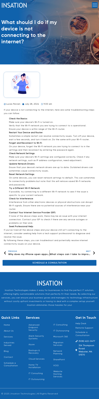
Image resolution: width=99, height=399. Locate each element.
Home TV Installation (35, 366)
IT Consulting (36, 373)
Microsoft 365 (60, 337)
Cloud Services (37, 359)
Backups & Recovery (34, 352)
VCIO (56, 366)
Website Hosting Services (57, 374)
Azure (32, 345)
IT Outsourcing (36, 379)
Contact (8, 357)
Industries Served (9, 344)
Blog (6, 351)
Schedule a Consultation (11, 364)
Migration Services (58, 344)
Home (7, 325)
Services (8, 337)
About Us (9, 331)
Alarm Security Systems (36, 337)
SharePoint (59, 360)
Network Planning (57, 352)
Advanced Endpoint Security (34, 327)
